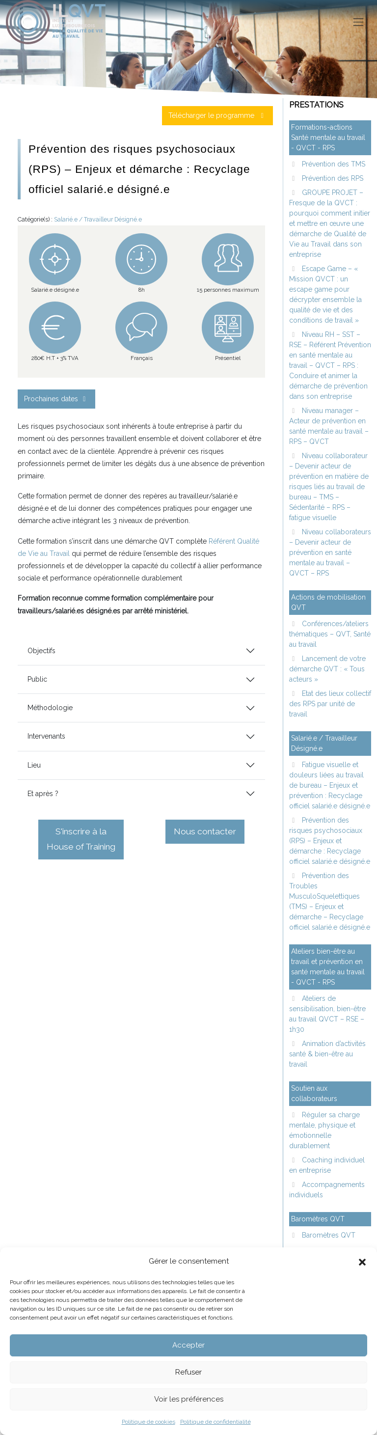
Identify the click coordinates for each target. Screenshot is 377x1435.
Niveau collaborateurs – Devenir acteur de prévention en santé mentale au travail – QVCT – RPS (330, 552)
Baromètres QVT (327, 1235)
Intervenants (46, 736)
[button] (362, 1261)
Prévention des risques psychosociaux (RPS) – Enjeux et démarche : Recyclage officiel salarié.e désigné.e (329, 840)
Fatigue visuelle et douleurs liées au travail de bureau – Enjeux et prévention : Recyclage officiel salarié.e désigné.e (329, 785)
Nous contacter (205, 831)
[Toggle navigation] (358, 22)
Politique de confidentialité (215, 1421)
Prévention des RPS (331, 178)
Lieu (34, 765)
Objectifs (41, 651)
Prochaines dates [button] (56, 399)
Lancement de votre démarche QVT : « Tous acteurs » (327, 669)
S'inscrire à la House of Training (81, 839)
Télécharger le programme (217, 115)
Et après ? (42, 794)
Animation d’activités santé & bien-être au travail (327, 1054)
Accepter (188, 1345)
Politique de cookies (148, 1421)
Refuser (188, 1372)
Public (37, 679)
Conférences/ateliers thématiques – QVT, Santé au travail (330, 634)
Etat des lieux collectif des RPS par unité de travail (330, 704)
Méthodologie (50, 708)
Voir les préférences (188, 1399)
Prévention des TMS (332, 164)
